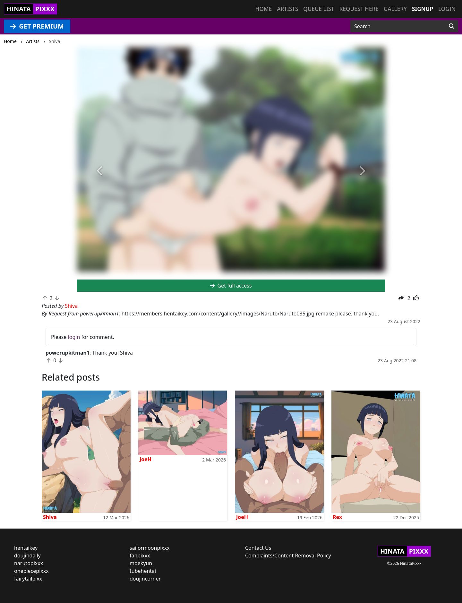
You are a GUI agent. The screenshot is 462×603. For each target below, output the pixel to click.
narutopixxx (28, 563)
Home (263, 9)
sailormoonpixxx (150, 547)
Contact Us (258, 547)
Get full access (231, 285)
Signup (422, 9)
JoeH (145, 459)
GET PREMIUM (37, 26)
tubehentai (143, 570)
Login (447, 9)
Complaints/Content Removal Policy (288, 555)
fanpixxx (140, 555)
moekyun (141, 563)
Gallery (395, 9)
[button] (100, 170)
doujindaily (27, 555)
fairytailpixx (28, 578)
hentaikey (26, 547)
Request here (359, 9)
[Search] (451, 26)
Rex (337, 517)
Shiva (50, 517)
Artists (287, 9)
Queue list (318, 9)
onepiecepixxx (31, 570)
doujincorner (145, 578)
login (74, 336)
